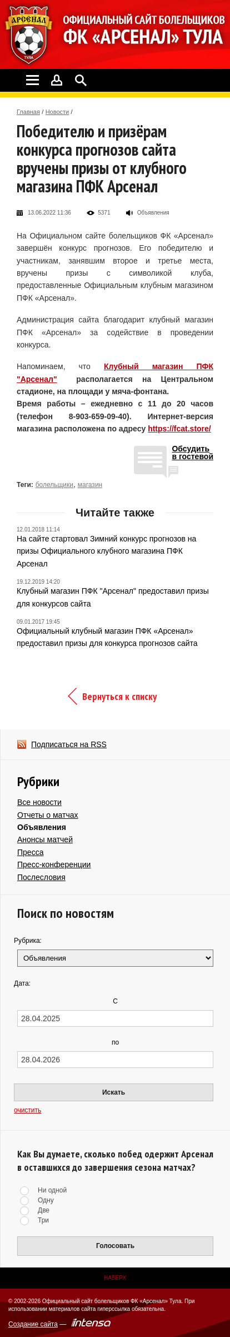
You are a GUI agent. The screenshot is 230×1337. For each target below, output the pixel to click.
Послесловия (41, 877)
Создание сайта (33, 1324)
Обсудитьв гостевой (192, 453)
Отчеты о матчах (47, 815)
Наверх (115, 1278)
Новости (57, 111)
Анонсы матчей (45, 839)
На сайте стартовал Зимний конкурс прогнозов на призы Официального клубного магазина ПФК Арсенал (106, 551)
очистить (27, 1110)
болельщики (54, 485)
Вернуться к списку (119, 696)
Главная (28, 111)
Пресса (30, 852)
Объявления (41, 827)
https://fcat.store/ (179, 428)
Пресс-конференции (54, 864)
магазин (90, 485)
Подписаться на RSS (69, 744)
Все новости (39, 802)
